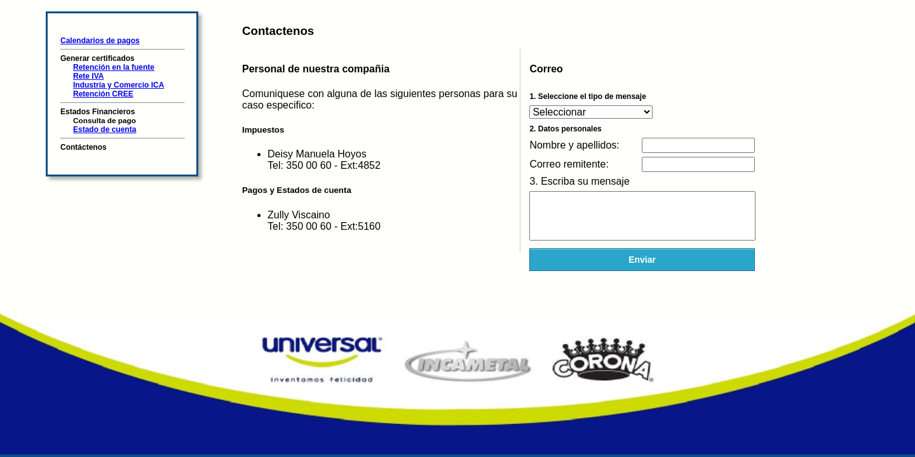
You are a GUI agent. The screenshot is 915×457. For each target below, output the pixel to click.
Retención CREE (103, 93)
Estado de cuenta (104, 129)
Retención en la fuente (113, 67)
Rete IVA (88, 76)
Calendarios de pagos (100, 40)
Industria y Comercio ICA (118, 85)
